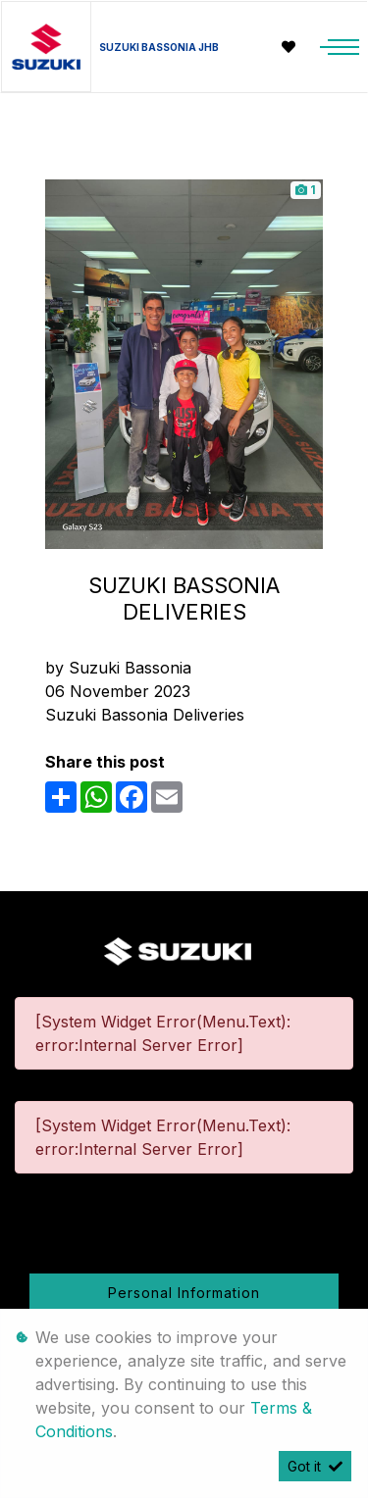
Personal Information (184, 1292)
